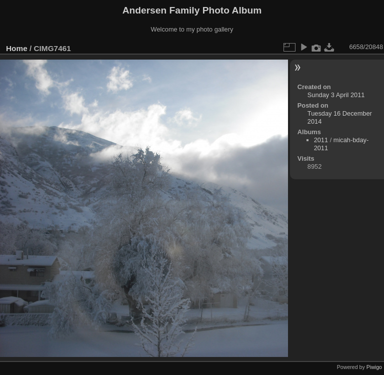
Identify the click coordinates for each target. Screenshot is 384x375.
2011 (321, 140)
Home (17, 48)
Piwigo (374, 367)
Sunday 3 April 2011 (336, 95)
